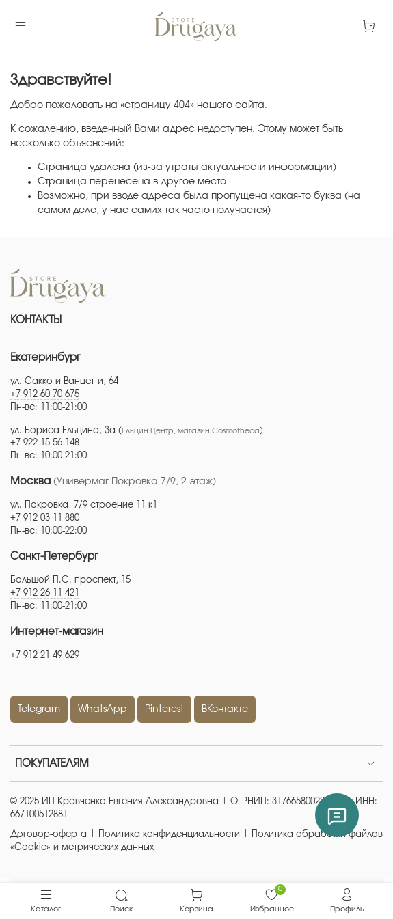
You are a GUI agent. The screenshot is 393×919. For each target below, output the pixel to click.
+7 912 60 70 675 (44, 394)
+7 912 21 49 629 (44, 655)
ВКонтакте (225, 709)
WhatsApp (102, 709)
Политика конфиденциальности (169, 834)
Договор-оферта (48, 834)
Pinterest (164, 709)
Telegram (39, 709)
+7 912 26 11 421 (44, 593)
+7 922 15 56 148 (44, 443)
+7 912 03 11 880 (44, 518)
